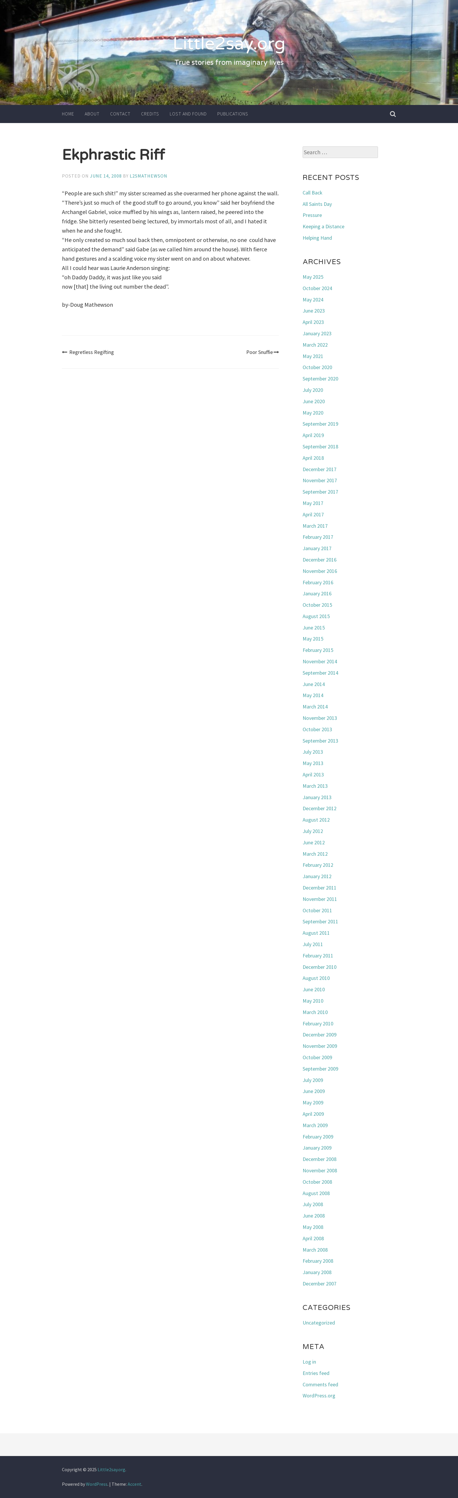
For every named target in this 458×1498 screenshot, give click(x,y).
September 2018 (320, 446)
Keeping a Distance (323, 226)
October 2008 (317, 1181)
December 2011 (319, 887)
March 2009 (315, 1125)
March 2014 (315, 706)
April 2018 (313, 458)
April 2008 (313, 1238)
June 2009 (314, 1091)
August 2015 (316, 616)
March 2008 (315, 1249)
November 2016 (320, 571)
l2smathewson (148, 176)
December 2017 (319, 469)
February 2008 (318, 1260)
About (92, 114)
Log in (309, 1361)
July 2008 (313, 1204)
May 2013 (313, 763)
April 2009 (313, 1114)
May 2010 (313, 1000)
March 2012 (315, 853)
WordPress (96, 1484)
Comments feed (320, 1384)
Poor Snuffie (262, 352)
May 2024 (313, 299)
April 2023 (313, 322)
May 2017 (313, 503)
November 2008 (320, 1170)
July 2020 (313, 390)
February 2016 (318, 582)
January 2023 (317, 333)
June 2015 (314, 627)
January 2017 (317, 548)
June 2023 (314, 310)
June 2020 (314, 401)
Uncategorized (319, 1322)
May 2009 (313, 1102)
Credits (150, 114)
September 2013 (320, 740)
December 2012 (319, 808)
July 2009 (313, 1080)
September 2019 (320, 423)
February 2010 (318, 1023)
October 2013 (317, 729)
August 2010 (316, 978)
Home (68, 114)
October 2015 (317, 604)
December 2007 (319, 1283)
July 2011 (313, 944)
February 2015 (318, 650)
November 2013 (320, 718)
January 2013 (317, 797)
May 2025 (313, 276)
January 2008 (317, 1272)
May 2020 (313, 412)
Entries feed (316, 1373)
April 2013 (313, 774)
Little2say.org (229, 43)
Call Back (312, 192)
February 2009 (318, 1136)
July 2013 (313, 751)
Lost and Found (188, 114)
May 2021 (313, 356)
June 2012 (314, 842)
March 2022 (315, 344)
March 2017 (315, 525)
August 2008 (316, 1193)
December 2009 (319, 1034)
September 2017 (320, 491)
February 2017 (318, 537)
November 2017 (320, 480)
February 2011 (318, 955)
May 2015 (313, 638)
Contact (120, 114)
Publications (232, 114)
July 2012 (313, 831)
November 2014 (320, 661)
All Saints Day (317, 204)
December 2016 (319, 559)
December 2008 (319, 1159)
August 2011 (316, 932)
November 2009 (320, 1046)
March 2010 (315, 1012)
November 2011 (320, 899)
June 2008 (314, 1215)
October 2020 (317, 367)
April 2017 (313, 514)
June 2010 (314, 989)
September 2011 (320, 921)
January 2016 (317, 593)
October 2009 (317, 1057)
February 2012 (318, 865)
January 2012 (317, 876)
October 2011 (317, 910)
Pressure (312, 215)
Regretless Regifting (88, 352)
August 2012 (316, 819)
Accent (134, 1484)
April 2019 (313, 435)
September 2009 (320, 1068)
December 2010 (319, 967)
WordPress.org (319, 1395)
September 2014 (320, 672)
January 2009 (317, 1147)
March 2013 (315, 786)
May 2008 (313, 1227)
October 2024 (317, 288)
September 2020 (320, 378)
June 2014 (314, 684)
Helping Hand (317, 237)
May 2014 (313, 695)
